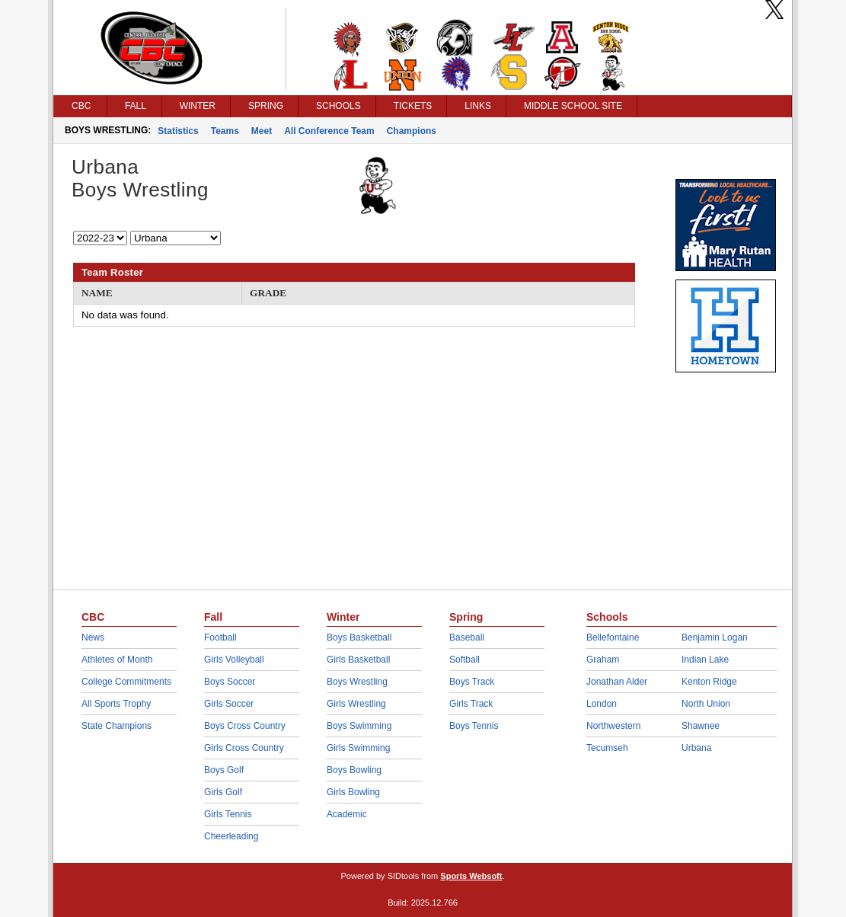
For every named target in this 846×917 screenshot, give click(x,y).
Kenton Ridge (709, 681)
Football (220, 637)
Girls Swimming (358, 748)
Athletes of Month (116, 659)
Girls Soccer (229, 703)
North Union (706, 703)
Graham (602, 659)
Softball (464, 659)
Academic (347, 814)
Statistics (178, 131)
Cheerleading (231, 836)
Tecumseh (607, 748)
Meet (261, 131)
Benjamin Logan (715, 637)
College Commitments (126, 681)
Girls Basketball (358, 659)
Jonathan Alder (616, 681)
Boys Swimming (359, 725)
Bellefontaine (612, 637)
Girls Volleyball (234, 659)
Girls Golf (223, 792)
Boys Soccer (229, 681)
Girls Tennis (227, 814)
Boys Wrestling (357, 681)
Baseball (466, 637)
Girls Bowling (353, 792)
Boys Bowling (354, 770)
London (601, 703)
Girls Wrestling (356, 703)
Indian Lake (705, 659)
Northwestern (613, 725)
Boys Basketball (359, 637)
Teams (225, 131)
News (92, 637)
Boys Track (471, 681)
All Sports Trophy (116, 703)
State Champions (116, 725)
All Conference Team (329, 131)
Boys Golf (224, 770)
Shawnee (701, 725)
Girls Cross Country (244, 748)
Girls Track (471, 703)
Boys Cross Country (245, 725)
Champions (411, 131)
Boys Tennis (473, 725)
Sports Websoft (471, 875)
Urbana (696, 748)
